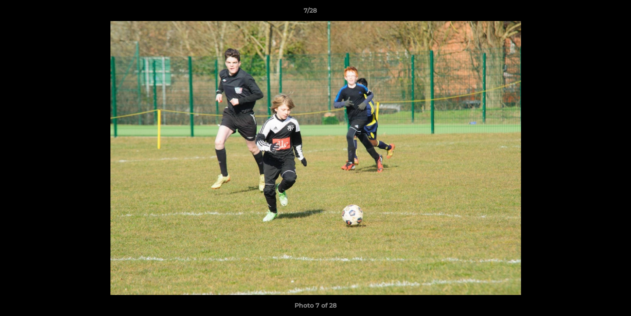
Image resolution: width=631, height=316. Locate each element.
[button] (594, 13)
